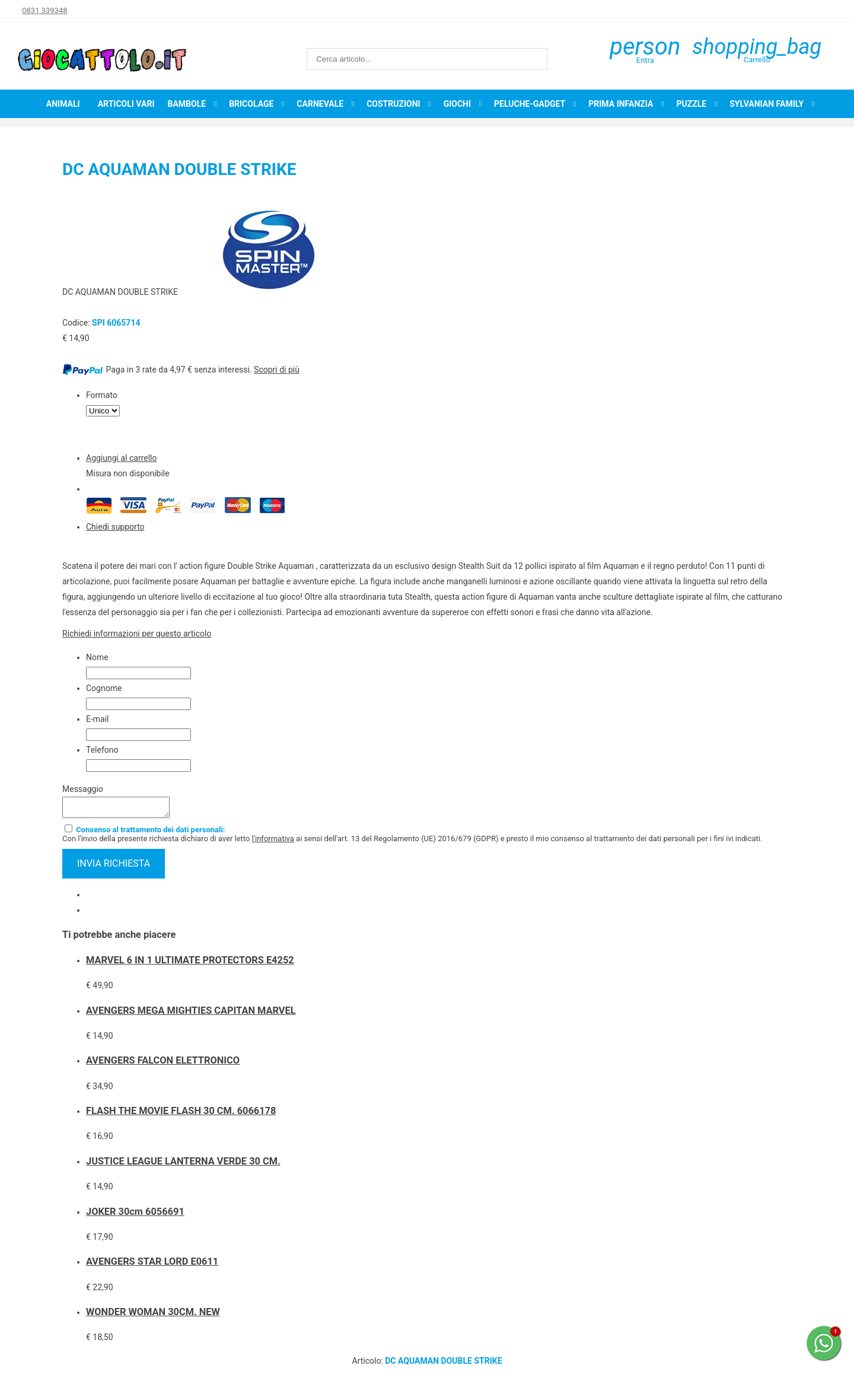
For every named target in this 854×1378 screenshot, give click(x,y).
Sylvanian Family (766, 104)
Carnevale (320, 104)
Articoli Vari (126, 104)
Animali (63, 104)
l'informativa (273, 842)
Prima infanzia (620, 104)
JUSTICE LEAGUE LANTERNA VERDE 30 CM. (183, 1164)
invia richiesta (113, 867)
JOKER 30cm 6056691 (135, 1215)
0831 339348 (44, 10)
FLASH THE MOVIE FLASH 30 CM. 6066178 (181, 1114)
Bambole (186, 104)
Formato (101, 395)
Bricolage (251, 104)
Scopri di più (276, 369)
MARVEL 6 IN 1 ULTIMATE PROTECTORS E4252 (190, 963)
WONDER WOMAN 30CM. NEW (153, 1315)
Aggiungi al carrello (121, 458)
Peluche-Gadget (529, 104)
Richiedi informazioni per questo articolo (136, 633)
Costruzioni (393, 104)
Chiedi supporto (115, 527)
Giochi (457, 104)
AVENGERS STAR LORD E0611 (152, 1265)
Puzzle (691, 104)
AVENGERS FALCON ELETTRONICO (163, 1064)
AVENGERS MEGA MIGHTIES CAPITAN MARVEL (191, 1014)
